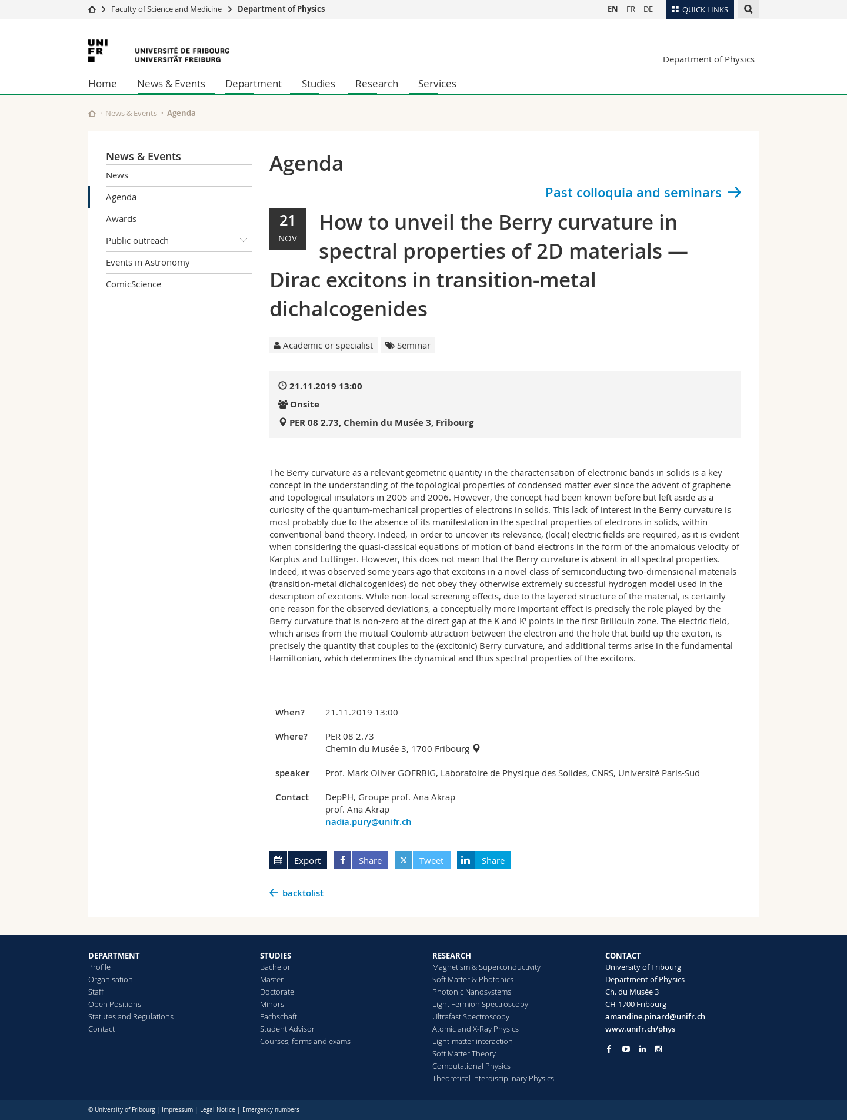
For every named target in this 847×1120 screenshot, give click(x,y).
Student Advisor (287, 1028)
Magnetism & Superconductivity (486, 967)
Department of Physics (281, 9)
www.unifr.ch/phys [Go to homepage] (640, 1028)
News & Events (171, 83)
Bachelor (275, 967)
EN (613, 9)
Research (376, 83)
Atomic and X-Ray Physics (475, 1028)
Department (253, 83)
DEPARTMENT (114, 955)
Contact (101, 1028)
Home (102, 83)
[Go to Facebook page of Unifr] (609, 1048)
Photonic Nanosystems (471, 991)
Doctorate (277, 991)
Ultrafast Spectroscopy (470, 1016)
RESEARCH (451, 955)
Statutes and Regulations (131, 1016)
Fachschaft (278, 1016)
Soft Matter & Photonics (472, 979)
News (117, 175)
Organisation (110, 979)
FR (630, 9)
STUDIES (275, 955)
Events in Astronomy (148, 262)
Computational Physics (471, 1066)
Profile (99, 967)
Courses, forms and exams (305, 1041)
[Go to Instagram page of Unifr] (658, 1049)
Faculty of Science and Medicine (166, 9)
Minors (272, 1004)
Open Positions (114, 1004)
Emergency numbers (270, 1110)
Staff (96, 991)
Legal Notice (217, 1110)
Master (272, 979)
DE (648, 9)
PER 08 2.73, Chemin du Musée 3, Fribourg (381, 422)
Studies (318, 83)
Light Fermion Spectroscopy (480, 1004)
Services (437, 83)
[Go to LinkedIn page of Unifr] (642, 1049)
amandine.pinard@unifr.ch (655, 1016)
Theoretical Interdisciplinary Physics (493, 1078)
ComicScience (133, 284)
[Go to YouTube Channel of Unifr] (626, 1049)
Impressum (177, 1110)
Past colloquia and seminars (633, 192)
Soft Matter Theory (464, 1053)
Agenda (121, 197)
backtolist (303, 893)
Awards (121, 218)
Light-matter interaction (472, 1041)
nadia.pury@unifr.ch (368, 822)
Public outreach (179, 240)
